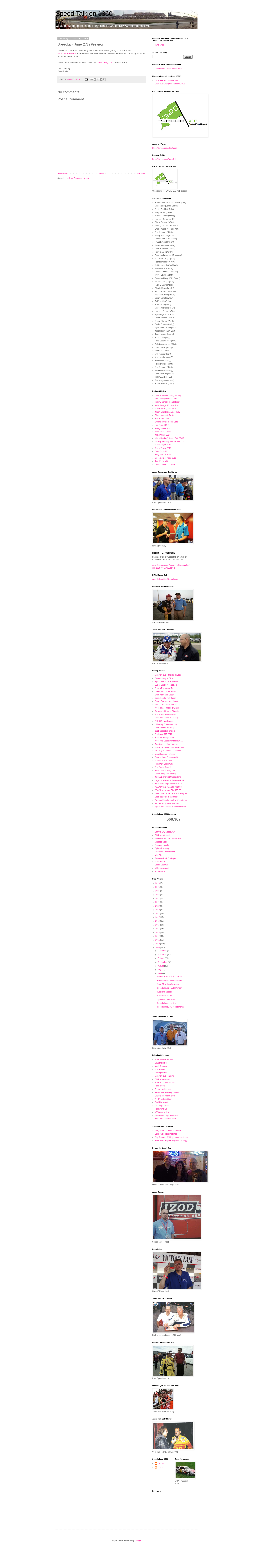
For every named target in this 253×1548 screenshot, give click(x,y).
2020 (157, 906)
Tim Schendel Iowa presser (166, 744)
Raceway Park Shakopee (166, 858)
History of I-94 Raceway (165, 852)
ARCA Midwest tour (163, 1099)
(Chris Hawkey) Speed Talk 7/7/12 (169, 438)
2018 (157, 913)
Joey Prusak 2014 (162, 435)
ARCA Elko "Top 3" (163, 418)
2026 (157, 883)
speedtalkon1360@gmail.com (165, 579)
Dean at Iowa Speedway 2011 (168, 757)
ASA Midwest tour (164, 995)
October (161, 958)
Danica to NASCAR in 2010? (169, 977)
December (162, 951)
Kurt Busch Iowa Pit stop (165, 714)
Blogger (138, 1540)
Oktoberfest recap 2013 (165, 464)
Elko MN (158, 855)
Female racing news (163, 1089)
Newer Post (63, 173)
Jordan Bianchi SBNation (165, 1119)
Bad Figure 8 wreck (163, 767)
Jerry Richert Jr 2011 (164, 455)
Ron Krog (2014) (162, 425)
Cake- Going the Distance (166, 1134)
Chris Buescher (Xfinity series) (168, 395)
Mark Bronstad (161, 1066)
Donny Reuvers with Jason (166, 701)
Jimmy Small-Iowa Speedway (167, 412)
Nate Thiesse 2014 (163, 432)
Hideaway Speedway (164, 764)
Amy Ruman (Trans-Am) (165, 408)
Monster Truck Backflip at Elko (168, 675)
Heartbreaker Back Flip (165, 728)
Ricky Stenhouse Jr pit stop (166, 718)
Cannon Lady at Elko (164, 678)
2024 (157, 891)
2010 (157, 944)
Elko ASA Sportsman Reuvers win (169, 747)
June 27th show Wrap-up (168, 984)
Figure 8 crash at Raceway (166, 681)
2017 (157, 917)
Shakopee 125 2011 (163, 734)
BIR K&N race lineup (163, 721)
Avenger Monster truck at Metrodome (171, 800)
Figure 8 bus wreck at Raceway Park (170, 807)
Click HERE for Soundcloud (166, 80)
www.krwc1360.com (66, 53)
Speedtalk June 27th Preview (169, 988)
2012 (157, 936)
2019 (157, 910)
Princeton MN (161, 861)
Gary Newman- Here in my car (168, 1131)
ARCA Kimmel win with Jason (167, 705)
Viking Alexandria (162, 868)
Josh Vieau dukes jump (165, 770)
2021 (157, 902)
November (162, 954)
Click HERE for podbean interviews (170, 84)
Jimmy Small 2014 (163, 428)
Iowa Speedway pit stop (165, 754)
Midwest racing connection (166, 1115)
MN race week (161, 842)
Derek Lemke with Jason (165, 698)
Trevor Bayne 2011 (163, 445)
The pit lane (160, 1069)
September (163, 962)
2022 (157, 898)
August (161, 966)
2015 (157, 925)
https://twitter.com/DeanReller (165, 159)
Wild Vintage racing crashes (167, 708)
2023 (157, 895)
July (160, 969)
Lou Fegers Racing (163, 1106)
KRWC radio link (162, 1112)
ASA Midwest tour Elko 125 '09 (168, 790)
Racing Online (161, 1073)
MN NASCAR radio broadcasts (168, 838)
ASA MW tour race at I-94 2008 (168, 787)
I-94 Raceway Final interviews (167, 803)
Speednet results (162, 845)
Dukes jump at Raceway (165, 691)
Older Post (140, 173)
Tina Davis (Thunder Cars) (166, 399)
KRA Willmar (160, 871)
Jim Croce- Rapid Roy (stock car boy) (171, 1140)
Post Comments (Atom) (79, 178)
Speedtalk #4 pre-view (166, 1003)
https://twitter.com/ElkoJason (164, 148)
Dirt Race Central (162, 835)
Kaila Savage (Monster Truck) (167, 405)
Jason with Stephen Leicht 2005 (168, 783)
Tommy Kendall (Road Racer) (167, 402)
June (160, 973)
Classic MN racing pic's (165, 1096)
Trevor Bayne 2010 (163, 448)
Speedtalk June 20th (166, 999)
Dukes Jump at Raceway (165, 774)
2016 (157, 921)
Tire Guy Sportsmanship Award (168, 751)
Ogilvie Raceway (162, 848)
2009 (157, 947)
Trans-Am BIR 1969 (163, 761)
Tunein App (159, 45)
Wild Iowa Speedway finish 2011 (169, 741)
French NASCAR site (164, 1059)
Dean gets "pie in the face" (166, 797)
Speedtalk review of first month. (170, 1007)
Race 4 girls (160, 1086)
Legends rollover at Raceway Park (169, 780)
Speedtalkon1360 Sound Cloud (168, 69)
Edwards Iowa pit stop (164, 737)
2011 (157, 940)
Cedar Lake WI (161, 865)
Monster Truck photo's (164, 1076)
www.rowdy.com (105, 62)
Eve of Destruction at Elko (166, 685)
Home (102, 173)
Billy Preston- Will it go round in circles (171, 1137)
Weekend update (164, 992)
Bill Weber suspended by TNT (170, 980)
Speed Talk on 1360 (84, 13)
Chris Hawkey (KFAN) (164, 415)
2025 (157, 887)
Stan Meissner (161, 1063)
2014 (157, 928)
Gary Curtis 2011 (162, 451)
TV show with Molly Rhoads (166, 711)
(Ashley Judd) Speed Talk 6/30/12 (169, 441)
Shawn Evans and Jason (165, 688)
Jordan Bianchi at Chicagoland (168, 777)
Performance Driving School (167, 1092)
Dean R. (161, 1463)
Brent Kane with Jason (164, 695)
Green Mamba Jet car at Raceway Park (172, 793)
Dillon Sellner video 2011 (165, 458)
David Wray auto (162, 1102)
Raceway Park (161, 1109)
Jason (160, 1467)
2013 (157, 932)
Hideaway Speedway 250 (166, 724)
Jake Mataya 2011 (163, 461)
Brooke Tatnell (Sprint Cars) (166, 422)
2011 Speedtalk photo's (165, 731)
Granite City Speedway (165, 832)
